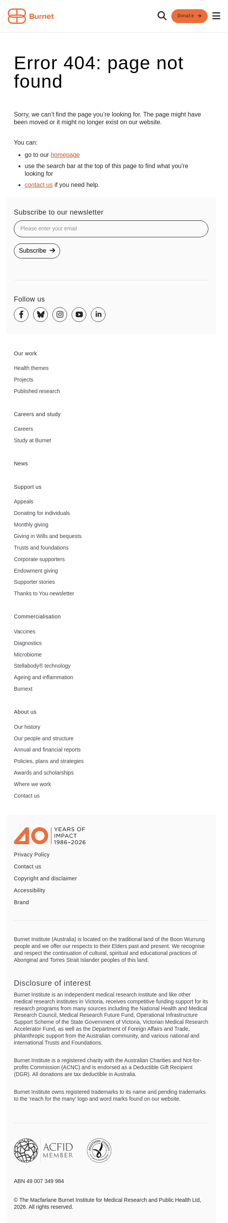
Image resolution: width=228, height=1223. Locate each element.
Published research (37, 391)
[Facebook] (21, 314)
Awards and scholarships (44, 773)
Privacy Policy (32, 854)
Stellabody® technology (42, 666)
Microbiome (28, 654)
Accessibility (29, 890)
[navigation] (114, 16)
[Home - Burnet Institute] (31, 16)
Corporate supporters (39, 559)
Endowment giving (36, 571)
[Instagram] (59, 314)
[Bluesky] (40, 314)
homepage (65, 155)
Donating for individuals (42, 513)
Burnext (23, 689)
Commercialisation (37, 616)
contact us (39, 185)
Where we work (32, 784)
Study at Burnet (32, 440)
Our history (27, 727)
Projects (24, 380)
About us (25, 712)
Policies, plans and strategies (49, 761)
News (21, 463)
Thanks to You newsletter (44, 593)
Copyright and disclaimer (45, 878)
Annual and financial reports (47, 749)
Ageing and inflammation (43, 677)
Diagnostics (28, 643)
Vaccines (24, 631)
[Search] (162, 16)
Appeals (24, 501)
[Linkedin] (98, 314)
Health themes (31, 368)
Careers (23, 429)
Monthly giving (31, 525)
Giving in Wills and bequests (48, 536)
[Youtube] (79, 314)
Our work (25, 353)
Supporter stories (34, 582)
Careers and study (37, 414)
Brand (21, 902)
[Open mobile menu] (216, 16)
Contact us (27, 796)
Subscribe (37, 250)
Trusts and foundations (41, 548)
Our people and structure (44, 738)
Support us (28, 487)
